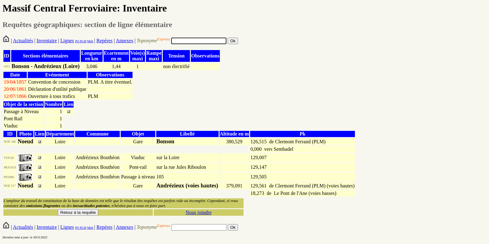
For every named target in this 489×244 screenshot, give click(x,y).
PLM (82, 41)
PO (77, 41)
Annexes (124, 40)
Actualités (23, 40)
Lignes (67, 40)
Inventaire (46, 40)
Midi (90, 41)
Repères (104, 40)
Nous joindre (198, 212)
